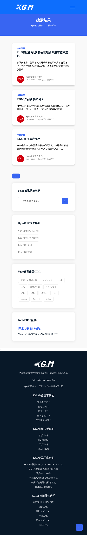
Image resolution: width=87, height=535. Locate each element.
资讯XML (43, 507)
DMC (33, 293)
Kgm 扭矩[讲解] (25, 252)
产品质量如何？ (43, 420)
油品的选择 (43, 449)
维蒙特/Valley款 (43, 473)
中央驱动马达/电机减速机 (43, 482)
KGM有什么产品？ (29, 139)
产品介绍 (43, 435)
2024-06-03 (30, 119)
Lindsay (24, 299)
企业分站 (43, 525)
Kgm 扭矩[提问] (25, 245)
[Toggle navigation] (72, 7)
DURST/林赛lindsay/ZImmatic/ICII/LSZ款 (43, 464)
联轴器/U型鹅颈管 (43, 487)
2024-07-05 (30, 80)
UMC (23, 293)
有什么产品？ (43, 402)
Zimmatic (37, 299)
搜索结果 (21, 48)
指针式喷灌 (35, 287)
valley (48, 299)
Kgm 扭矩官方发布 (34, 77)
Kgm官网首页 (37, 25)
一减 (60, 280)
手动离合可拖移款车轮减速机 (43, 478)
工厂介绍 (43, 444)
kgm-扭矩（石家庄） (46, 80)
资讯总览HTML (43, 511)
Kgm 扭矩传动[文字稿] (28, 231)
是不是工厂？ (43, 416)
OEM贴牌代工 (43, 440)
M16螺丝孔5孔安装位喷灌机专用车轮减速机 (42, 54)
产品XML (43, 516)
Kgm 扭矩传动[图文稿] (28, 238)
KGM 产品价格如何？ (30, 99)
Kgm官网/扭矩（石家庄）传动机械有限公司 (43, 386)
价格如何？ (43, 407)
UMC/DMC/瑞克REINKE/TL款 (43, 469)
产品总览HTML (43, 520)
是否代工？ (43, 411)
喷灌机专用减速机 (29, 280)
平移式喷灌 (51, 287)
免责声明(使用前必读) (43, 502)
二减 (23, 287)
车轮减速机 (47, 280)
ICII (54, 293)
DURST (44, 293)
